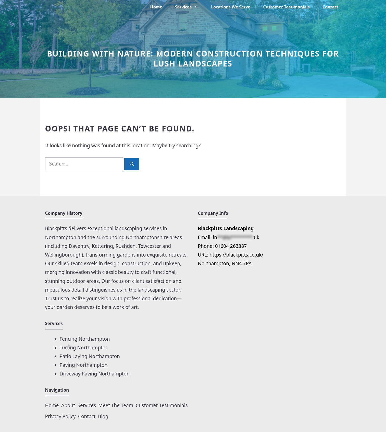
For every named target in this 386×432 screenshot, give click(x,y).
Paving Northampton (84, 365)
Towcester (149, 246)
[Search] (131, 164)
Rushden (126, 246)
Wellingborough (63, 254)
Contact (330, 7)
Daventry (79, 246)
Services (190, 7)
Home (156, 7)
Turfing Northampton (84, 347)
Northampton (61, 237)
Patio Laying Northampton (90, 356)
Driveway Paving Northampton (95, 373)
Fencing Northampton (85, 339)
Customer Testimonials (286, 7)
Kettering (102, 246)
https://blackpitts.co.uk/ (236, 254)
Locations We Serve (230, 7)
